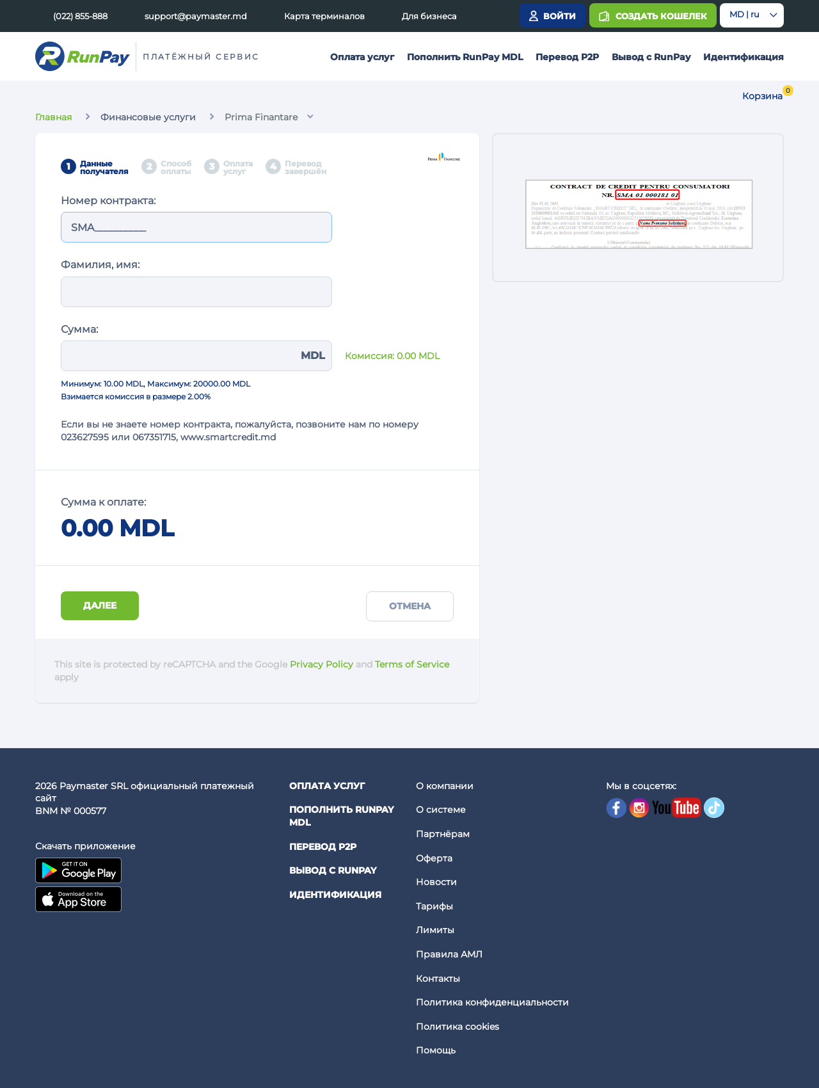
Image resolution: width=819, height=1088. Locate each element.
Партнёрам (443, 834)
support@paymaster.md (196, 16)
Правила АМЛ (449, 954)
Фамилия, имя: (100, 265)
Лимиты (435, 930)
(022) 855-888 (80, 16)
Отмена (410, 606)
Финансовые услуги (148, 117)
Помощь (436, 1050)
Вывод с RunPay (651, 57)
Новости (436, 882)
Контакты (438, 978)
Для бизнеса (429, 16)
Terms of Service (412, 664)
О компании (444, 786)
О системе (441, 809)
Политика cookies (457, 1026)
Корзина (762, 96)
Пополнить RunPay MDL (465, 57)
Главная (53, 117)
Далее (99, 605)
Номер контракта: (108, 201)
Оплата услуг (362, 57)
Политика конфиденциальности (492, 1002)
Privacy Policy (321, 664)
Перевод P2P (567, 57)
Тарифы (434, 906)
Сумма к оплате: (103, 502)
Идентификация (743, 57)
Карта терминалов (324, 16)
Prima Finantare (261, 117)
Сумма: (79, 329)
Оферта (434, 858)
